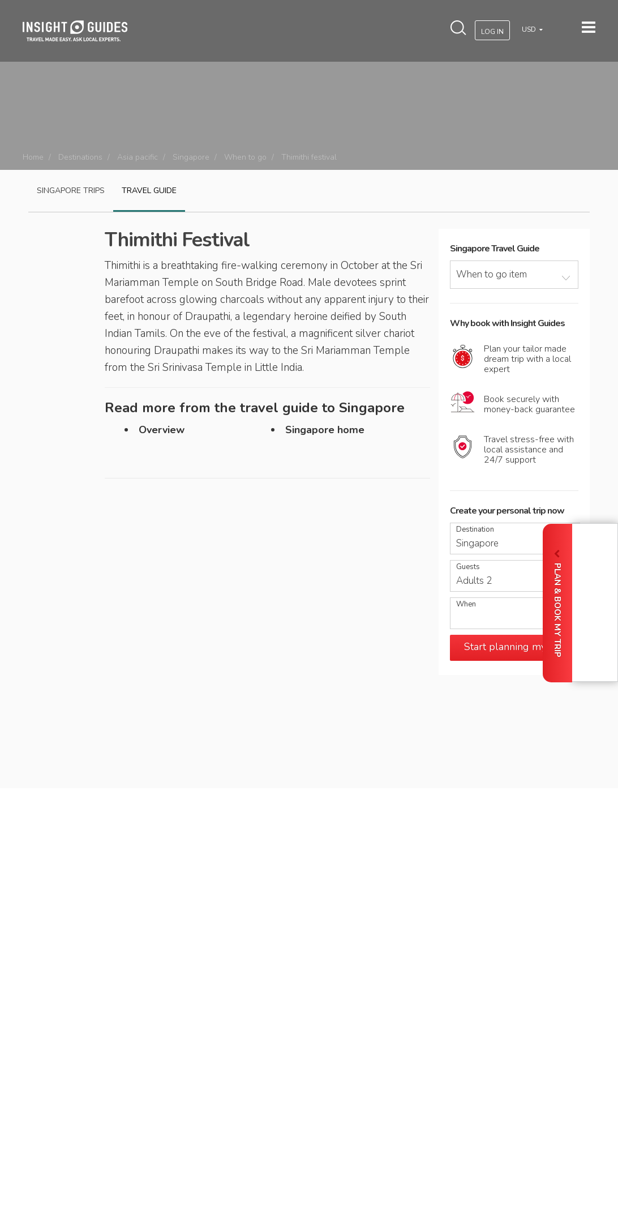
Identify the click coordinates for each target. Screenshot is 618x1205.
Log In (492, 31)
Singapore (191, 157)
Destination (475, 529)
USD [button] (530, 29)
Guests (468, 567)
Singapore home (324, 430)
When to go (245, 157)
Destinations (80, 157)
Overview (161, 430)
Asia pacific (137, 157)
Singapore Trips (71, 190)
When (466, 604)
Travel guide (149, 190)
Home (33, 157)
